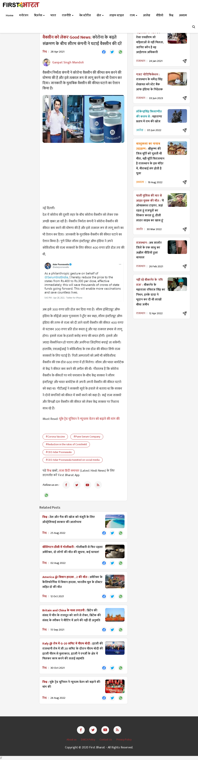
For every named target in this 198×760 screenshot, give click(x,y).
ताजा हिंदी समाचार (69, 470)
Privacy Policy (123, 739)
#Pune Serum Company (86, 436)
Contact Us (106, 739)
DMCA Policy (88, 739)
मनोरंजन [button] (23, 15)
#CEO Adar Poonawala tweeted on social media (73, 460)
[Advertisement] (83, 174)
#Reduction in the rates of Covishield (66, 444)
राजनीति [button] (67, 15)
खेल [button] (100, 15)
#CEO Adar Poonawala (59, 452)
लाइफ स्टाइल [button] (116, 15)
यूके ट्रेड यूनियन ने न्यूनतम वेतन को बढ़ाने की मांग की (89, 419)
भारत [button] (53, 15)
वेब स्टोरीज (85, 15)
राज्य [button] (133, 15)
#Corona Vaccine (55, 436)
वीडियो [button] (159, 15)
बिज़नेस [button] (39, 15)
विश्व (49, 470)
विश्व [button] (171, 15)
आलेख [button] (146, 15)
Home (9, 15)
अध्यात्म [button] (183, 15)
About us (72, 739)
